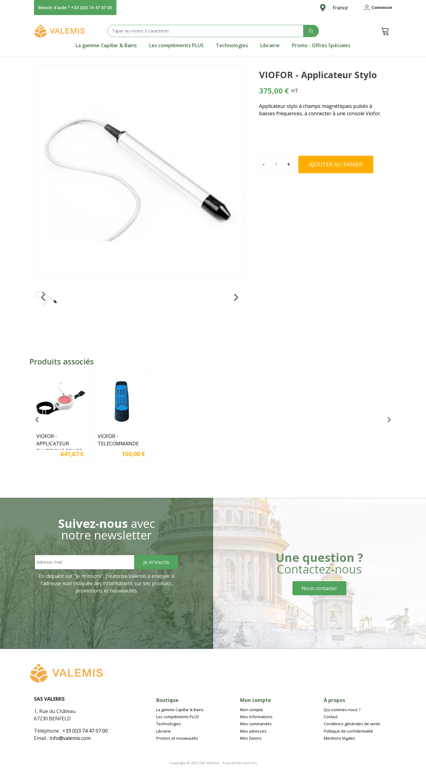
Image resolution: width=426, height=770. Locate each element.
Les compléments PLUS (176, 45)
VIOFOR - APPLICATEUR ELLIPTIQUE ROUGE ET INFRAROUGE (59, 447)
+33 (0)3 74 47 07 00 (85, 730)
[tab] (106, 45)
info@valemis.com (70, 738)
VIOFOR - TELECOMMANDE (118, 440)
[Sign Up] (156, 562)
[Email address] (84, 562)
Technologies (232, 45)
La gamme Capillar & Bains (106, 45)
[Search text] (205, 31)
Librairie (270, 45)
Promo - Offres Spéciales (321, 45)
